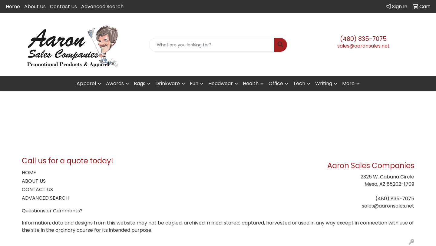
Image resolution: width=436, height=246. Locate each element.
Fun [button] (194, 83)
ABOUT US (34, 181)
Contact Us (63, 6)
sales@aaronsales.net (363, 45)
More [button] (348, 83)
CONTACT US (37, 189)
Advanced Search (102, 6)
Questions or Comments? (52, 210)
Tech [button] (299, 83)
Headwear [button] (220, 83)
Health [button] (251, 83)
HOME (29, 172)
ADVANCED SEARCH (45, 197)
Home (13, 6)
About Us (35, 6)
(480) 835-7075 (363, 39)
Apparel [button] (86, 83)
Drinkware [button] (167, 83)
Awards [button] (115, 83)
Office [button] (276, 83)
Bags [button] (139, 83)
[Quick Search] (211, 45)
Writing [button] (323, 83)
